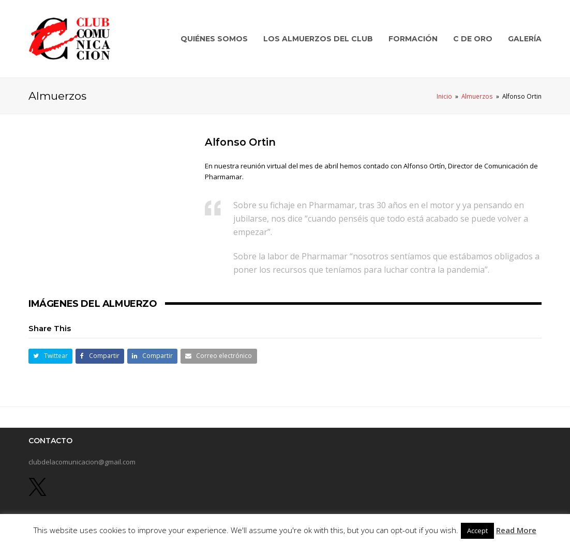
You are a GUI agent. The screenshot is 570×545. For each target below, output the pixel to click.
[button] (50, 356)
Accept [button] (477, 530)
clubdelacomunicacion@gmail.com (82, 461)
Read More (516, 530)
